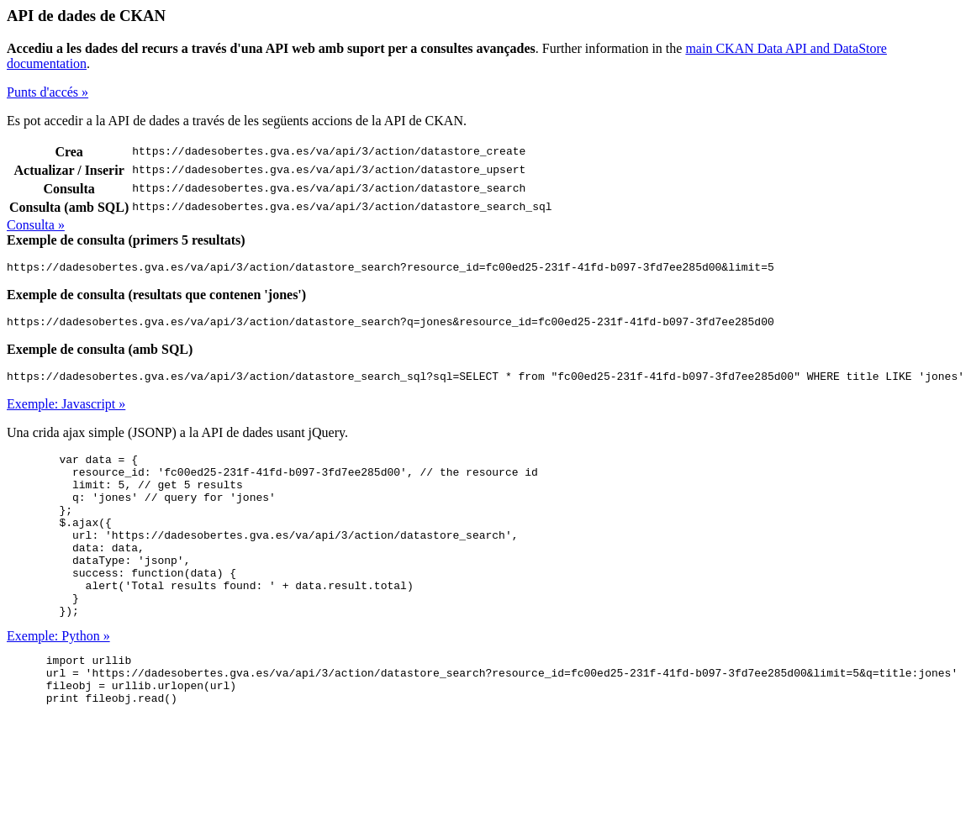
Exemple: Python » (58, 676)
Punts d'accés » (47, 92)
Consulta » (36, 225)
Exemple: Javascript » (66, 411)
